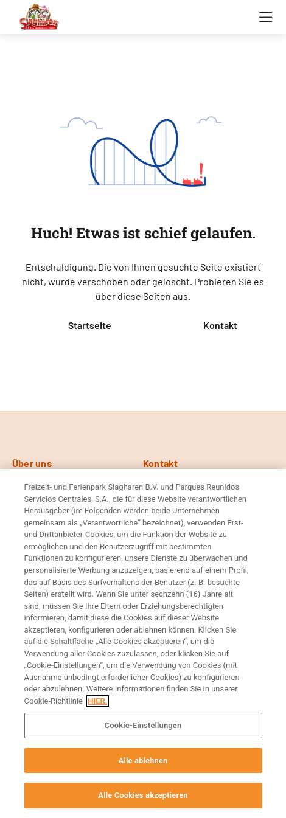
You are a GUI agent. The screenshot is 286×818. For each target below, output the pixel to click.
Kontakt (220, 325)
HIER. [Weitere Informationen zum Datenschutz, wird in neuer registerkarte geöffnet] (97, 700)
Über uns (32, 463)
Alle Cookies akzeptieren (142, 795)
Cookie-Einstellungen (143, 725)
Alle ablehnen (143, 760)
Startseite (89, 325)
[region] (143, 643)
